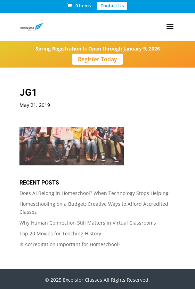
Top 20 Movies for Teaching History (60, 233)
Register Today (97, 59)
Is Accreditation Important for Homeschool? (69, 244)
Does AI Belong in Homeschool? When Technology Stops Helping (94, 193)
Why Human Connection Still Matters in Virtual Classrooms (87, 222)
